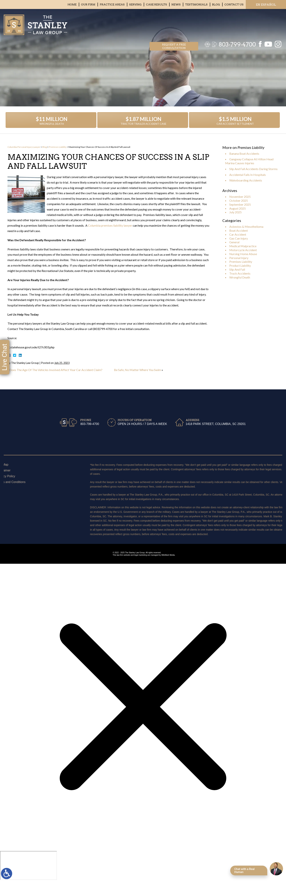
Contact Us (234, 4)
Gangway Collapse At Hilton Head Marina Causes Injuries (249, 161)
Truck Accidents (239, 273)
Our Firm (88, 4)
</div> (28, 865)
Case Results (156, 4)
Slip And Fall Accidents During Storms (253, 169)
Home (72, 4)
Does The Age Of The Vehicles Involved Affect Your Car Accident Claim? (55, 370)
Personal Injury (238, 258)
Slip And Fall (237, 269)
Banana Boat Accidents (244, 153)
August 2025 (237, 208)
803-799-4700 (235, 23)
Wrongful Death (239, 277)
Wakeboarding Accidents (245, 180)
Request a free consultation (174, 23)
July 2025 (235, 212)
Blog (216, 4)
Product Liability (240, 265)
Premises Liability (57, 147)
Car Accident (237, 234)
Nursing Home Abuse (243, 254)
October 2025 (238, 200)
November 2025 (240, 196)
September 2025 (240, 204)
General (234, 242)
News (176, 4)
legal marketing (140, 555)
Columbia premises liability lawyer (110, 225)
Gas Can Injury (238, 238)
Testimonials (196, 4)
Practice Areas (112, 4)
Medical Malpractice (242, 246)
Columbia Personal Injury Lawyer (23, 147)
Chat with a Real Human (244, 870)
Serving (135, 4)
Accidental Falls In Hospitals (247, 174)
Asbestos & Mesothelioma (246, 226)
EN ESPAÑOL (266, 4)
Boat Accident (238, 230)
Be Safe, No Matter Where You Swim (137, 370)
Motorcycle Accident (243, 250)
